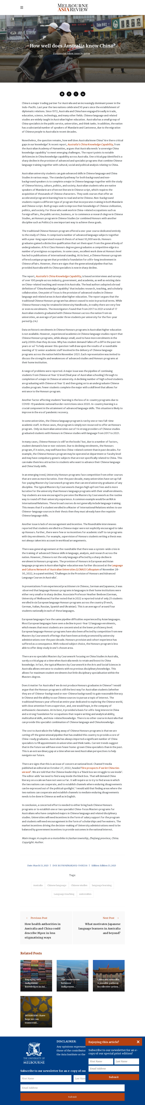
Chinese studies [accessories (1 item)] (79, 885)
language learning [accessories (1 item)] (102, 885)
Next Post (111, 917)
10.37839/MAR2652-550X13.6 (72, 865)
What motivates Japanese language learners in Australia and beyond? (99, 928)
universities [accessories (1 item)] (85, 894)
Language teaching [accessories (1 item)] (64, 894)
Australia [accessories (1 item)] (38, 885)
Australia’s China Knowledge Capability (90, 144)
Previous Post (36, 917)
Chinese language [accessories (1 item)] (56, 885)
